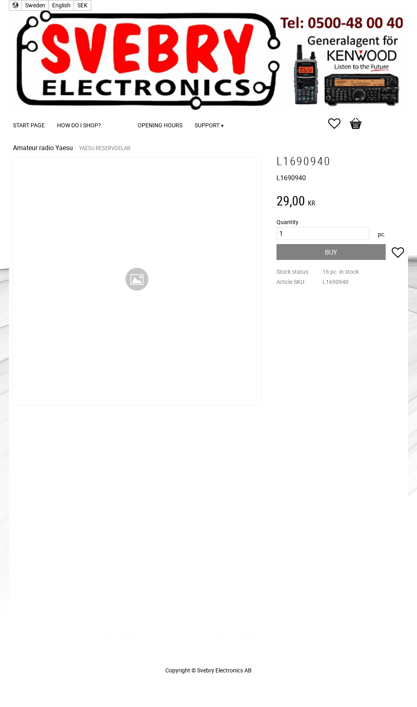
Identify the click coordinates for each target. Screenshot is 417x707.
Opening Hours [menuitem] (160, 125)
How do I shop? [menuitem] (79, 125)
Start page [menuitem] (29, 125)
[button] (338, 124)
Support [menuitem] (207, 125)
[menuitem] (115, 114)
